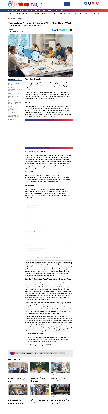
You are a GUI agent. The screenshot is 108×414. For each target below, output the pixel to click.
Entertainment (36, 10)
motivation (30, 353)
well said (62, 353)
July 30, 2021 (47, 345)
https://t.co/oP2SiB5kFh (49, 341)
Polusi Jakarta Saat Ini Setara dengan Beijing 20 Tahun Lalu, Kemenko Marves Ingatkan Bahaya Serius (38, 13)
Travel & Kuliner (47, 10)
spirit (36, 353)
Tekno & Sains (18, 18)
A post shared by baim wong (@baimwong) (48, 257)
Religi (62, 10)
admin (11, 29)
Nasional (15, 10)
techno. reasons (44, 353)
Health (56, 10)
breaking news (20, 353)
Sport (27, 10)
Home (9, 10)
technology (54, 353)
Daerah (21, 10)
